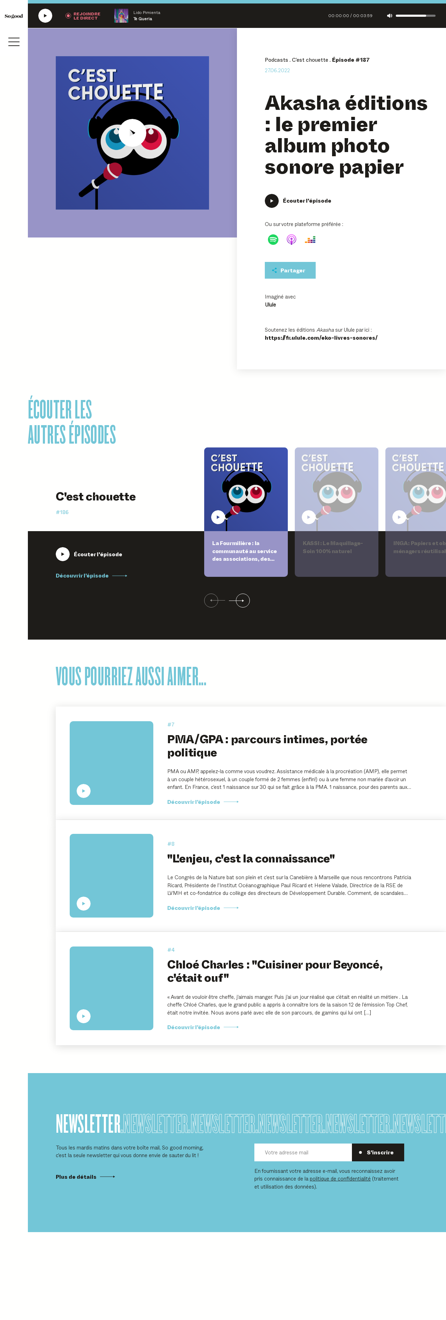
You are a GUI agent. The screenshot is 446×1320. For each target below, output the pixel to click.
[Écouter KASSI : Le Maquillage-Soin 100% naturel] (336, 489)
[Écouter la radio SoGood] (45, 16)
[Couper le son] (389, 16)
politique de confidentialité (340, 1178)
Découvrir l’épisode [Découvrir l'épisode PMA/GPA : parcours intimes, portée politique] (203, 802)
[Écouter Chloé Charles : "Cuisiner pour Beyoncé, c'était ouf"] (111, 988)
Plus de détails (85, 1177)
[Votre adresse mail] (303, 1152)
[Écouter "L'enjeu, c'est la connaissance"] (111, 876)
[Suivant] (239, 601)
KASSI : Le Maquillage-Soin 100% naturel (333, 547)
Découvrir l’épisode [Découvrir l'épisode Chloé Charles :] (203, 1027)
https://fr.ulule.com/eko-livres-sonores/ (321, 337)
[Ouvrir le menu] (14, 42)
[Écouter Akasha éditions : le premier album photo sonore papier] (132, 133)
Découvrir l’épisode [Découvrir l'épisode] (203, 908)
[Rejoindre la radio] (83, 16)
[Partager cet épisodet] (290, 270)
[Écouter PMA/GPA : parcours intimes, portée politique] (111, 763)
